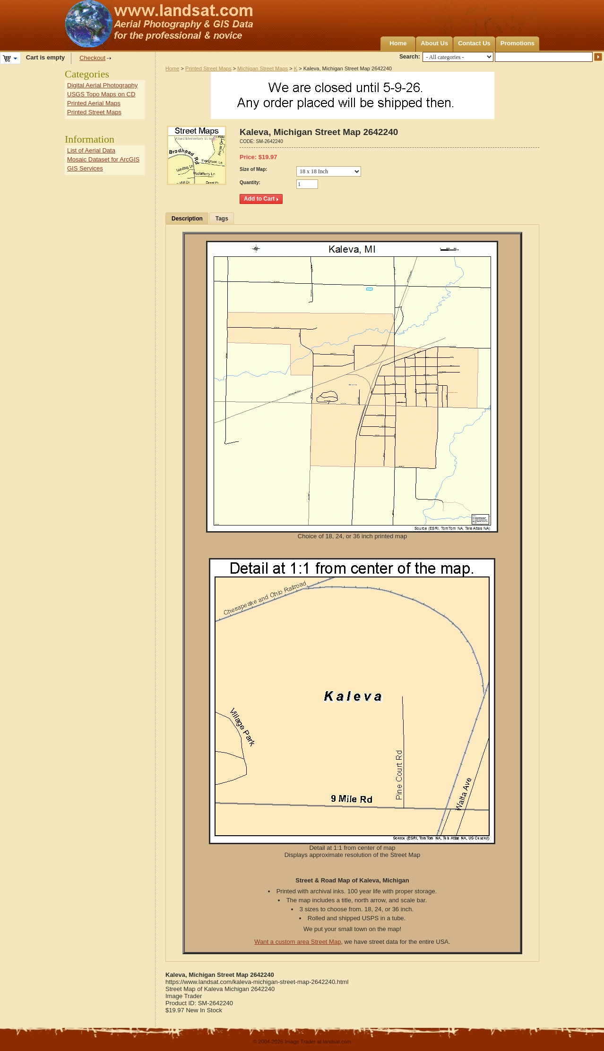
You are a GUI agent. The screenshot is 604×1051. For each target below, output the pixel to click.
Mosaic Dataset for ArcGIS (103, 159)
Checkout (92, 57)
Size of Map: (253, 169)
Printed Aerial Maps (94, 103)
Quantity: (250, 182)
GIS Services (85, 168)
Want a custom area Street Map (297, 941)
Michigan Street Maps (262, 68)
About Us (434, 43)
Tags (222, 218)
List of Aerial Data (91, 150)
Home (397, 43)
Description (187, 218)
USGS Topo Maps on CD (101, 94)
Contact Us (474, 43)
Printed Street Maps (208, 68)
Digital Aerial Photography (102, 85)
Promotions (517, 43)
